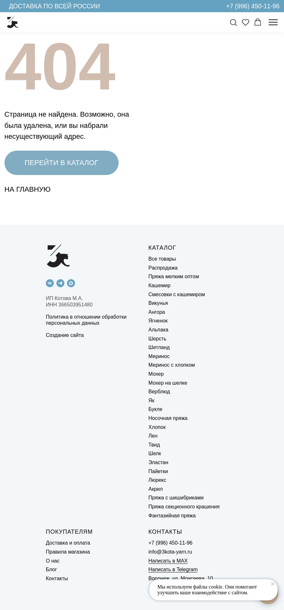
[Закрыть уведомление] (273, 584)
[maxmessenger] (71, 283)
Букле (155, 409)
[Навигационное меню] (273, 22)
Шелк (154, 453)
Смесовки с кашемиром (176, 294)
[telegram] (60, 283)
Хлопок (157, 427)
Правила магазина (68, 552)
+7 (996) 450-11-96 (253, 6)
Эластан (158, 462)
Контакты (57, 578)
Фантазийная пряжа (172, 515)
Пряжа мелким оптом (173, 276)
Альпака (158, 329)
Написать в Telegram (172, 569)
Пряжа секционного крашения (184, 506)
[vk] (50, 283)
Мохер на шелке (167, 383)
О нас (53, 561)
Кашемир (159, 285)
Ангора (156, 312)
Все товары (162, 259)
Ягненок (158, 320)
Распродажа (163, 268)
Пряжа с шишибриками (176, 497)
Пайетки (158, 471)
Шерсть (157, 338)
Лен (152, 436)
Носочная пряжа (168, 418)
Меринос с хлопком (171, 365)
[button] (233, 22)
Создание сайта (65, 335)
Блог (51, 569)
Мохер (156, 374)
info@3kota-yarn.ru (170, 552)
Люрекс (157, 480)
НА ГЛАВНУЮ (27, 189)
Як (151, 400)
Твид (154, 444)
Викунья (158, 303)
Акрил (155, 489)
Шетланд (159, 347)
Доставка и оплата (68, 543)
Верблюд (159, 391)
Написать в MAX (168, 561)
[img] (217, 5)
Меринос (159, 356)
